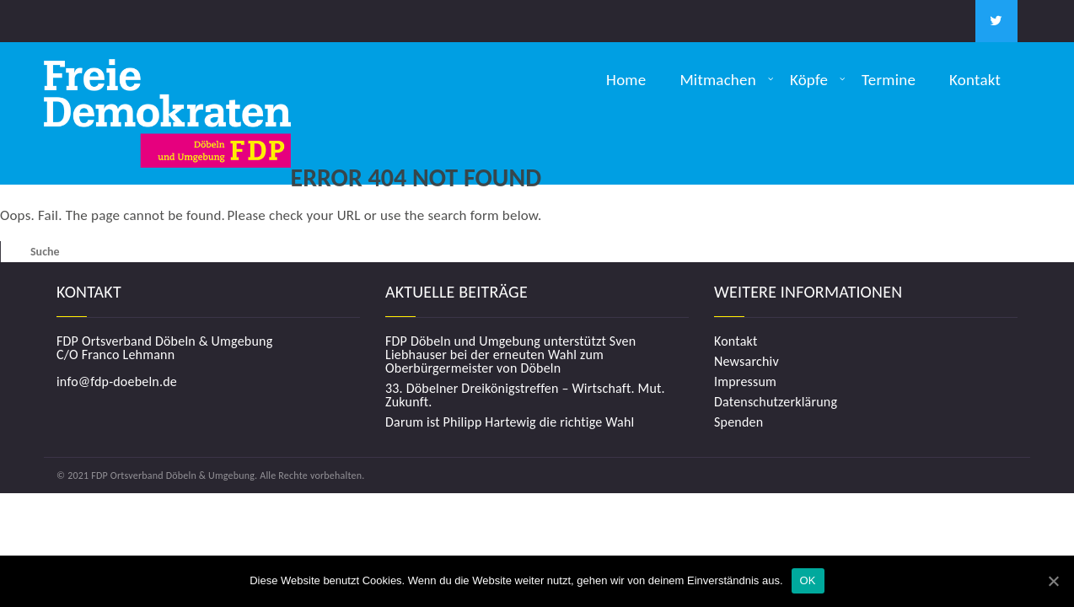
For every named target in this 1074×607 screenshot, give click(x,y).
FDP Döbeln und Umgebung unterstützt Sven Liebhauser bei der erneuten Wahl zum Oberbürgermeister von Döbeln (510, 355)
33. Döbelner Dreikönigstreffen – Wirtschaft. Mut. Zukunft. (525, 395)
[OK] (1052, 580)
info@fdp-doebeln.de (116, 381)
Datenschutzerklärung (775, 402)
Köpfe (809, 79)
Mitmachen (717, 79)
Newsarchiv (746, 361)
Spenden (738, 422)
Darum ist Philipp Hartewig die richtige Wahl (509, 422)
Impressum (745, 382)
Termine (889, 79)
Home (626, 79)
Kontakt (975, 79)
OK (808, 580)
